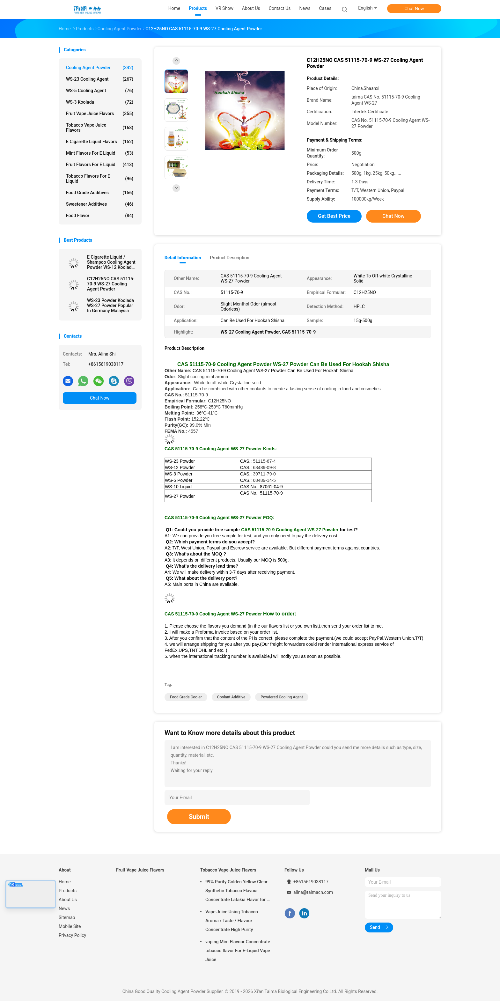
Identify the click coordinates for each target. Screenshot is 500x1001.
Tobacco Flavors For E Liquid (99, 178)
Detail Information (183, 257)
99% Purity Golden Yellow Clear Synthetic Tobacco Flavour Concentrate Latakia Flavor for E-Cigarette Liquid (238, 891)
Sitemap (67, 917)
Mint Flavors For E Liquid (99, 153)
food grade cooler (186, 697)
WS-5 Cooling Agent (99, 90)
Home (65, 881)
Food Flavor (99, 215)
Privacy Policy (72, 935)
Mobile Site (70, 926)
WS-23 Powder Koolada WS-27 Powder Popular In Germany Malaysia (110, 305)
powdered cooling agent (282, 697)
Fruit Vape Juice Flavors (99, 113)
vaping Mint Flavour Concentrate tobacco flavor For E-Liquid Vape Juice (237, 950)
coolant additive (231, 697)
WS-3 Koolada (99, 102)
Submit (199, 817)
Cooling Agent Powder (99, 67)
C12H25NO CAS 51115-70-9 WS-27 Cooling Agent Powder (111, 283)
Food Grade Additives (99, 192)
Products (68, 890)
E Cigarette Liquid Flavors (99, 141)
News (64, 908)
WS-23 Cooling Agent (99, 79)
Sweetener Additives (99, 204)
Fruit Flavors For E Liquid (99, 164)
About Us (68, 899)
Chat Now (414, 8)
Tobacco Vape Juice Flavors (99, 127)
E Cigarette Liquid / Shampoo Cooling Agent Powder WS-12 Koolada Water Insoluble (111, 262)
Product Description (229, 257)
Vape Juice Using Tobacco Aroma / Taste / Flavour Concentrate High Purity (231, 920)
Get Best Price (334, 216)
